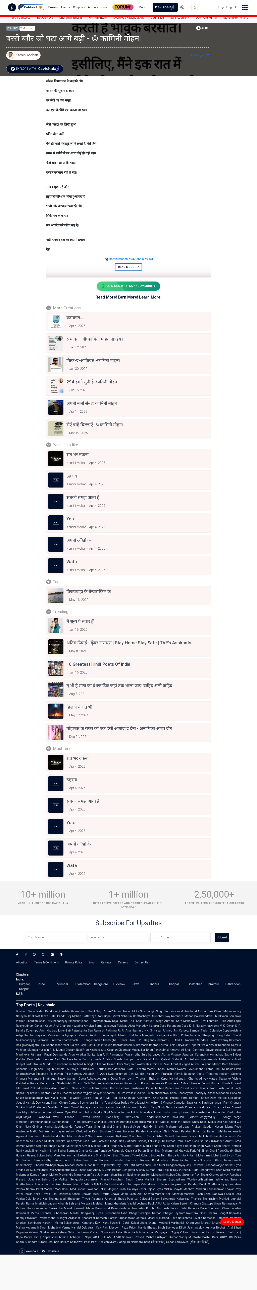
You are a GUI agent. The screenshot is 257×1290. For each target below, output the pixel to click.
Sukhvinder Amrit (221, 1141)
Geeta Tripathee (207, 1074)
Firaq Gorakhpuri (194, 1232)
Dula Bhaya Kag (37, 1199)
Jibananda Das (44, 1184)
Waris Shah (95, 1155)
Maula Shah (150, 1146)
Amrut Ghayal (110, 1194)
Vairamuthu (132, 1055)
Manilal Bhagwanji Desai (87, 1213)
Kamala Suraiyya (66, 1069)
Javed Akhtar (161, 1055)
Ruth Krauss (34, 1064)
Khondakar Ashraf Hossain (183, 1083)
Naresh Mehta (217, 1131)
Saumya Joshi (136, 1189)
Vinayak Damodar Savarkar (180, 1103)
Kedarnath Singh (36, 1228)
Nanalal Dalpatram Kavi (86, 1228)
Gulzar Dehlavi (119, 1088)
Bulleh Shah (111, 1155)
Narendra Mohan (182, 1016)
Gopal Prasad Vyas (59, 1112)
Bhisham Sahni (26, 1011)
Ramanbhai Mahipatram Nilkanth (47, 1204)
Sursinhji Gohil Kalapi (124, 1223)
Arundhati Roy (160, 1016)
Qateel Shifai (170, 1059)
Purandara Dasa (177, 1026)
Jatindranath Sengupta (120, 1170)
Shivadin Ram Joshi (211, 1088)
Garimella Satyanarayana (209, 1050)
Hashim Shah (48, 1151)
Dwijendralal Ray (110, 1165)
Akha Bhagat (130, 1213)
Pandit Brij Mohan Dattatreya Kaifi (80, 1016)
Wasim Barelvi (82, 1098)
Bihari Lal (199, 1131)
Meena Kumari (120, 1112)
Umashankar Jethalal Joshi (136, 1218)
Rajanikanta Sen (82, 1031)
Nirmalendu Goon (147, 1165)
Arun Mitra (223, 1170)
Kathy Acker (53, 1160)
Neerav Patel (34, 1189)
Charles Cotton (88, 1151)
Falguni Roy (170, 1170)
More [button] (142, 7)
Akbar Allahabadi (218, 1093)
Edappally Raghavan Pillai (53, 1074)
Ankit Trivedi (42, 1194)
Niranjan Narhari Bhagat (156, 1213)
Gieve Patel (48, 1016)
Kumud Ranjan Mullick (44, 1175)
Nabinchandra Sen (138, 1175)
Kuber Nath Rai (61, 1098)
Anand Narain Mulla (126, 1011)
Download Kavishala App (129, 17)
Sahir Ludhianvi (180, 17)
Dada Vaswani (43, 1059)
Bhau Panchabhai (157, 1050)
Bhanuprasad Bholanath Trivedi (70, 1199)
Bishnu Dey (50, 1179)
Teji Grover (32, 1093)
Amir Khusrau (48, 1031)
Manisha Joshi (193, 1194)
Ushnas (89, 1208)
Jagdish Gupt (101, 1112)
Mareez (160, 1194)
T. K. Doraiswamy (81, 1122)
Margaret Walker (134, 1064)
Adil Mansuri (174, 1194)
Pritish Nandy (137, 1228)
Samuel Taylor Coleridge (206, 1031)
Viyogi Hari (140, 1127)
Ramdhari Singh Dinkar (127, 1179)
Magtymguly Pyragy (215, 1117)
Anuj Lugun (46, 1069)
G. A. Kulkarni (190, 1059)
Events (65, 7)
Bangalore (101, 984)
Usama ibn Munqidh (218, 1069)
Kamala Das (33, 1103)
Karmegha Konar (115, 1040)
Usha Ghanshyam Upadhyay (188, 1093)
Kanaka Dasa (157, 1026)
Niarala (218, 1136)
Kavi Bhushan (101, 1131)
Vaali (66, 1045)
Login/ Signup (232, 1221)
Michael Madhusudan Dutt (82, 1165)
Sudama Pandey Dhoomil (56, 1093)
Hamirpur (212, 984)
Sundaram (214, 1208)
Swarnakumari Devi (121, 1074)
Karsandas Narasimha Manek (53, 1208)
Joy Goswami (195, 1165)
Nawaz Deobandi (219, 1045)
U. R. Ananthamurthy (132, 1031)
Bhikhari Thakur (82, 1112)
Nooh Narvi (165, 1107)
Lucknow (119, 984)
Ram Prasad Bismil (185, 1088)
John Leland (73, 1160)
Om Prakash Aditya (133, 1093)
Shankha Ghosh (211, 1160)
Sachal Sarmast (68, 1151)
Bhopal (174, 984)
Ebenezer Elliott (176, 1228)
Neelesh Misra (107, 1242)
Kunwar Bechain (216, 1228)
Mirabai (107, 1127)
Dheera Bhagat (218, 1213)
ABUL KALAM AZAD (107, 1237)
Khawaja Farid (187, 1151)
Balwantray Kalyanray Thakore (181, 1199)
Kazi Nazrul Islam (68, 1184)
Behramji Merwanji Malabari (86, 1204)
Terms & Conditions (46, 962)
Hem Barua (168, 1155)
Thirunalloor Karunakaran (96, 1069)
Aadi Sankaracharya (68, 1059)
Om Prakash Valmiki (169, 1074)
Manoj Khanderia (115, 1204)
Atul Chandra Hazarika (68, 1026)
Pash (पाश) (91, 1242)
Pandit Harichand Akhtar (190, 1011)
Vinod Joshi (128, 1194)
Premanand (112, 1213)
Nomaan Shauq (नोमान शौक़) (148, 1242)
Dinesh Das (85, 1170)
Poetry (12, 28)
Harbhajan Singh (54, 1146)
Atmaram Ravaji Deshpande (49, 1055)
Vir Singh (203, 1151)
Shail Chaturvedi (36, 1107)
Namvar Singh (153, 1021)
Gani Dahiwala (61, 1194)
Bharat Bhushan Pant (216, 1223)
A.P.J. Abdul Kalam (167, 1204)
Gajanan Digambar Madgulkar (126, 1050)
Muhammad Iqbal (207, 1155)
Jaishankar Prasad (97, 1179)
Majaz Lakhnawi (36, 1117)
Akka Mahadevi (138, 1026)
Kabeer (62, 1232)
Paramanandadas (40, 1122)
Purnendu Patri (189, 1170)
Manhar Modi (52, 1189)
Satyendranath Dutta (71, 1079)
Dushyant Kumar (206, 17)
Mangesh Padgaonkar (157, 1035)
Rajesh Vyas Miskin (159, 1189)
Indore (154, 984)
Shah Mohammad (166, 1151)
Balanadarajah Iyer (37, 1098)
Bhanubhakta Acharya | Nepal (71, 1237)
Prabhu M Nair (84, 1136)
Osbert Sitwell (165, 1136)
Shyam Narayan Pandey (129, 1131)
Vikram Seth (81, 1083)
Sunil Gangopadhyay (172, 1165)
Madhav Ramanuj (195, 1189)
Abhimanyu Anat (148, 1098)
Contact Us (141, 962)
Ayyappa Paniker (77, 1035)
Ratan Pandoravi (47, 1011)
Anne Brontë (154, 1103)
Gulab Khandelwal (158, 1093)
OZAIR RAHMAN (92, 1184)
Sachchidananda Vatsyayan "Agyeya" (157, 1232)
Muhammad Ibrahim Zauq (139, 1107)
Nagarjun (190, 1074)
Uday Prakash (192, 1127)
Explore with (36, 69)
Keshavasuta (98, 1050)
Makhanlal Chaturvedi (185, 1223)
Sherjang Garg (212, 1035)
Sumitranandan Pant (219, 1112)
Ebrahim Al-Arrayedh (69, 1141)
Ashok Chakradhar (78, 1131)
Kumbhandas (60, 1122)
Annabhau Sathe (221, 1055)
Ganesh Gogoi (43, 1026)
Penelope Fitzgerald (111, 1151)
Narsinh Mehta (53, 1223)
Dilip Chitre (181, 1035)
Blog (92, 962)
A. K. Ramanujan (113, 1055)
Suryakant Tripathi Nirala (192, 1045)
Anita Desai (110, 1079)
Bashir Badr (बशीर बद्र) (217, 1237)
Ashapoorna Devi (66, 1170)
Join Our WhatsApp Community (128, 286)
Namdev (77, 1074)
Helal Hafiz (128, 1165)
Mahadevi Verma (59, 1228)
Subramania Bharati (146, 1045)
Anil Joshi (162, 1208)
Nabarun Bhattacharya (135, 1016)
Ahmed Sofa (173, 1021)
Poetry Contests (20, 17)
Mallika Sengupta (71, 1179)
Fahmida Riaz (216, 1021)
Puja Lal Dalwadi (138, 1199)
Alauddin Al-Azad (95, 1074)
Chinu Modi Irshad (74, 1189)
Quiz (104, 7)
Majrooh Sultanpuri (34, 1112)
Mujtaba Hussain (38, 1050)
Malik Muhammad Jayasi (47, 1131)
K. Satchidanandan (210, 1103)
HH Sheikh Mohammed (165, 1127)
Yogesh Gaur (112, 1103)
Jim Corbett (181, 1031)
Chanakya (100, 1122)
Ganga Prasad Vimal (174, 1098)
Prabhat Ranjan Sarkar (219, 1165)
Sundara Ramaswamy (212, 1040)
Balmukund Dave (106, 1208)
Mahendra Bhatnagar (42, 1079)
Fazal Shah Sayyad (171, 1146)
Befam (155, 1199)
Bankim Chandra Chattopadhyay (200, 1204)
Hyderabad (83, 984)
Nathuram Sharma (212, 1107)
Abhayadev (94, 1079)
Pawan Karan (123, 1083)
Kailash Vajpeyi (82, 1093)
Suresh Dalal (178, 1208)
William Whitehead (216, 1179)
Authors (93, 7)
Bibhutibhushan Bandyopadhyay (89, 1021)
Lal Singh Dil (156, 1141)
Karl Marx (67, 1136)
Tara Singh (93, 1127)
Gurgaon (25, 984)
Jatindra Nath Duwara (130, 1069)
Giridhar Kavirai (42, 1127)
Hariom (64, 1242)
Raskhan (186, 1131)
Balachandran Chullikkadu (211, 1016)
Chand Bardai (122, 1127)
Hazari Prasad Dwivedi (71, 1117)
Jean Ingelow (195, 1228)
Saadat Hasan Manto (218, 1127)
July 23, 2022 (199, 55)
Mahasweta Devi (194, 1021)
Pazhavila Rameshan (95, 1088)
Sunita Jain (94, 1055)
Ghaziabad (195, 984)
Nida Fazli (90, 1141)
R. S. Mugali (57, 1050)
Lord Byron (227, 1155)
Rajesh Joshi (78, 1045)
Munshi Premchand (235, 17)
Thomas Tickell (130, 1155)
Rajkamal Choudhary (129, 1136)
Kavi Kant (101, 1223)
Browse (53, 7)
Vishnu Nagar (143, 1117)
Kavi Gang (229, 1122)
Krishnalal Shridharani (54, 1213)
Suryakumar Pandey (184, 1184)
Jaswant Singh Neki (111, 1141)
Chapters (79, 7)
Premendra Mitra (70, 1175)
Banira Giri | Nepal (37, 1237)
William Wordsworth (189, 1179)
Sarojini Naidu (144, 1074)
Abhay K (98, 1170)
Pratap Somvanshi (102, 1232)
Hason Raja (89, 1175)
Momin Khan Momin (161, 1069)
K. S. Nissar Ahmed (159, 1031)
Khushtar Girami (69, 1011)
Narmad (79, 1208)
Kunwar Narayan (104, 1136)
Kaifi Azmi (76, 1242)
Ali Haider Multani (42, 1141)
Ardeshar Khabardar (81, 1218)
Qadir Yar (131, 1151)
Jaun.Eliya (157, 17)
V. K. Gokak (227, 1026)
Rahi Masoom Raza (115, 1228)
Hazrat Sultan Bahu (40, 1155)
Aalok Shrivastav (141, 1112)
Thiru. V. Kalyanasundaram (148, 1040)
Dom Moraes (218, 1098)
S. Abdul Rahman (182, 1040)
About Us (22, 962)
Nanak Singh (31, 1151)
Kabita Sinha (189, 1160)
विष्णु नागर (122, 1117)
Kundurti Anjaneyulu (103, 1035)
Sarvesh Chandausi (186, 1107)
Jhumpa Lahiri (132, 1059)
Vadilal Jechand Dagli (140, 1204)
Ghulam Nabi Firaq (77, 1050)
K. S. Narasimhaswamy (204, 1026)
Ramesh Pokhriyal (105, 1031)
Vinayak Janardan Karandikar (190, 1055)
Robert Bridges (150, 1155)
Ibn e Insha (198, 1112)
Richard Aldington (84, 1064)
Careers (123, 962)
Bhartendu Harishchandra (44, 1136)
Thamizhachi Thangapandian (82, 1040)
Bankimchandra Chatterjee (122, 1184)
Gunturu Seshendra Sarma (86, 1103)
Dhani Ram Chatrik (221, 1151)
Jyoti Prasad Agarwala (148, 1083)
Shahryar (130, 1098)
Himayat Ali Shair (181, 1050)
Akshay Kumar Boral (149, 1170)
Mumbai (62, 984)
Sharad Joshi (161, 1112)
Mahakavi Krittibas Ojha (166, 1175)
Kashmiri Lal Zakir (158, 1064)
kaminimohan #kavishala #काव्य (128, 259)
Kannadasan (54, 1045)
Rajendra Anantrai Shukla (109, 1199)
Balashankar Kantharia (79, 1223)
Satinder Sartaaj (136, 1141)
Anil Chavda (145, 1194)
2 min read (27, 28)
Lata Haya (123, 1232)
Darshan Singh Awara (199, 1146)
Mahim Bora (220, 1064)
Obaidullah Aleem (184, 1117)
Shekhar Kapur (158, 1079)
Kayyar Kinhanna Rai (106, 1093)
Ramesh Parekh (106, 1218)
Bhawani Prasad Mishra (138, 1237)
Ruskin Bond (102, 1117)
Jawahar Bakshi (97, 1189)
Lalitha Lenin (167, 1045)
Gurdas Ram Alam (178, 1141)
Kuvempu (32, 1031)
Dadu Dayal (199, 1122)
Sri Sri (204, 1141)
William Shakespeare (43, 1232)
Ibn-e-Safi (64, 1031)
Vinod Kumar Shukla (216, 1083)
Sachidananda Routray (69, 1127)
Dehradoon (233, 984)
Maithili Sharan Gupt (159, 1179)
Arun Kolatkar (77, 1055)
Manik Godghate (129, 1035)
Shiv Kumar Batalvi (130, 1146)
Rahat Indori (152, 1059)
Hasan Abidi (115, 1064)
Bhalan (28, 1194)
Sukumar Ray (190, 1175)
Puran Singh (146, 1151)
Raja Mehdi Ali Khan (127, 1021)
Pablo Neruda (32, 1160)
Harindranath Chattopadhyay (188, 1079)
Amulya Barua (93, 1026)
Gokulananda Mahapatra (217, 1059)
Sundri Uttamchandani (57, 1064)
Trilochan (195, 1035)
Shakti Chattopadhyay (215, 1175)
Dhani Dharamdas (119, 1122)
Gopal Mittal (112, 1016)
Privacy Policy (74, 962)
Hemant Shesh (199, 1098)
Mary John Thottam (133, 1079)
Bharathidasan (122, 1045)
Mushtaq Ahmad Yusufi (63, 1107)
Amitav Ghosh (112, 1059)
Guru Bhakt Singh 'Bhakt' (97, 1011)
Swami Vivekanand (190, 1069)
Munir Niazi (73, 1146)
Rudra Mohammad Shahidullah (51, 1083)
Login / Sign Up (227, 7)
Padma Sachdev (111, 1160)
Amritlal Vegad (180, 1064)
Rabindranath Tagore (155, 1184)
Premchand (91, 1160)
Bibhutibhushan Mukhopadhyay (46, 1021)
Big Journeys (45, 17)
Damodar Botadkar (215, 1218)
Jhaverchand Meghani (155, 1223)
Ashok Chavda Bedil (85, 1194)
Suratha (146, 1055)
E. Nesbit (149, 1136)
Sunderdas (139, 1122)
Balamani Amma (49, 1040)
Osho (195, 1141)
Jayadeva (109, 1026)
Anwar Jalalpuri (201, 1064)
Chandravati (207, 1170)
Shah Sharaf (222, 1146)
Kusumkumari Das (42, 1170)
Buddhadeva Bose (165, 1160)
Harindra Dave (197, 1208)
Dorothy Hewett (181, 1112)
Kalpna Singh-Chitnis (55, 1103)
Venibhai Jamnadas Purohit (137, 1208)
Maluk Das (215, 1122)
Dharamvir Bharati (71, 17)
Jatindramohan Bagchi (111, 1175)
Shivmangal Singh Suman (157, 1011)
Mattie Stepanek (220, 1079)
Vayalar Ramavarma (50, 1035)
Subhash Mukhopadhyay (48, 1165)
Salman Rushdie (102, 1083)
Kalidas (101, 1064)
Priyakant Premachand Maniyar (46, 1218)
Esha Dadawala (214, 1194)
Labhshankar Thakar (220, 1189)
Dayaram (179, 1213)
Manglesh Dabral (158, 1122)
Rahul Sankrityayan (100, 1045)
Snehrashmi (210, 1199)
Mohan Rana (163, 1088)
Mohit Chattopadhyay (213, 1184)
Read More (128, 267)
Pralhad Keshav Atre (43, 1088)
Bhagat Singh (156, 1228)
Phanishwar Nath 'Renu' (163, 1131)
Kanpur (24, 989)
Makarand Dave (166, 1218)
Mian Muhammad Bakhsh (70, 1155)
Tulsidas (122, 1026)
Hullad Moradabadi (133, 1103)
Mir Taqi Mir (114, 1098)
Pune (41, 984)
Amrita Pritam (98, 17)
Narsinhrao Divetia (190, 1218)
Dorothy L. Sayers (69, 1088)
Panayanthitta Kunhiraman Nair (100, 1107)
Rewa (135, 984)
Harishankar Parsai (142, 1088)
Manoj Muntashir (190, 1237)
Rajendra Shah (196, 1213)
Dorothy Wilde (92, 1059)
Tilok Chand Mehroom (221, 1011)
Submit (222, 938)
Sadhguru (123, 1242)
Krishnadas (162, 1117)
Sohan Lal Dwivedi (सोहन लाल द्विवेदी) (187, 1242)
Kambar (29, 1035)
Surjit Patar (109, 1146)
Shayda (178, 1189)
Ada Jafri (99, 1098)
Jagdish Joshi (117, 1189)
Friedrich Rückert (181, 1122)
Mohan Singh (34, 1146)
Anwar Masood (91, 1146)
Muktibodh (206, 1136)
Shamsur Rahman (138, 1160)
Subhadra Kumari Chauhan (42, 1242)
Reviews (106, 962)
